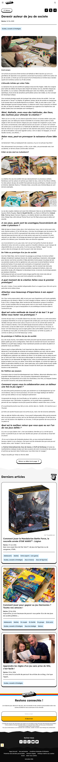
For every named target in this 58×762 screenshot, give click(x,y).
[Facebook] (21, 741)
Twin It (19, 213)
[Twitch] (37, 741)
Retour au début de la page (29, 461)
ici (26, 725)
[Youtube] (33, 741)
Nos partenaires (23, 751)
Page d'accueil (13, 751)
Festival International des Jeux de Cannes (17, 447)
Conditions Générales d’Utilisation (39, 751)
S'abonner (29, 719)
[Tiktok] (29, 741)
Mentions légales (31, 753)
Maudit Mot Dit (27, 213)
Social (23, 755)
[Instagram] (25, 741)
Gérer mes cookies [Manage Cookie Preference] (31, 755)
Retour (7, 10)
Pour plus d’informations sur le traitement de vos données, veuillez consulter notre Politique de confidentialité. (29, 727)
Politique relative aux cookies (46, 753)
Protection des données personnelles (14, 753)
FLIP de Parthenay (40, 447)
